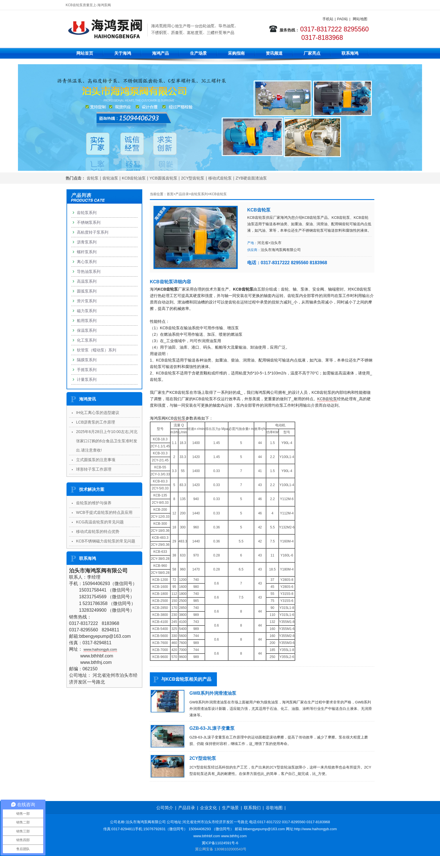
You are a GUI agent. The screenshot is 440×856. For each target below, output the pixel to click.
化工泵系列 (87, 340)
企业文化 (208, 807)
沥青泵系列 (87, 242)
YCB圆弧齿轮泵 (163, 178)
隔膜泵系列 (87, 360)
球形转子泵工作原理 (93, 469)
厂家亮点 (312, 53)
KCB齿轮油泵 (134, 178)
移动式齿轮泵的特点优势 (97, 531)
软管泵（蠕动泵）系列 (96, 350)
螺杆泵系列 (87, 252)
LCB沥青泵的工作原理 (95, 422)
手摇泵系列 (87, 369)
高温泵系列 (87, 281)
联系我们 (252, 807)
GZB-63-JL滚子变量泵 (212, 728)
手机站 (327, 19)
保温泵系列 (87, 330)
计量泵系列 (87, 379)
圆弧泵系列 (87, 291)
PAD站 (342, 19)
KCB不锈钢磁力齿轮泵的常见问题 (105, 541)
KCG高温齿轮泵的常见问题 (100, 522)
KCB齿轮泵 (218, 194)
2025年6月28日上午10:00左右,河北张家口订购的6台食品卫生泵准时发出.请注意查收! (107, 440)
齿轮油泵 (110, 178)
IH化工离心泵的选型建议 (97, 412)
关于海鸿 (122, 53)
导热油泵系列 (88, 271)
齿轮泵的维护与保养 (93, 503)
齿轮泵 (92, 178)
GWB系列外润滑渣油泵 (212, 693)
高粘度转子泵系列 (92, 232)
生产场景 (198, 53)
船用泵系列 (87, 320)
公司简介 (164, 807)
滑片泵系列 (87, 301)
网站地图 (360, 19)
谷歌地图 (274, 807)
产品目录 (182, 194)
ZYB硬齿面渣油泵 (251, 178)
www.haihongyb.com (100, 649)
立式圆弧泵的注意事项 (95, 459)
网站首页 (84, 53)
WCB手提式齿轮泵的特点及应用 (104, 512)
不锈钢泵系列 (88, 222)
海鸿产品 (160, 53)
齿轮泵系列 (199, 194)
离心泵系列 (87, 261)
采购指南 (236, 53)
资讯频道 (274, 53)
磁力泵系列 (87, 311)
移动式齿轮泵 (220, 178)
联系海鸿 (350, 53)
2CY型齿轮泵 (192, 178)
